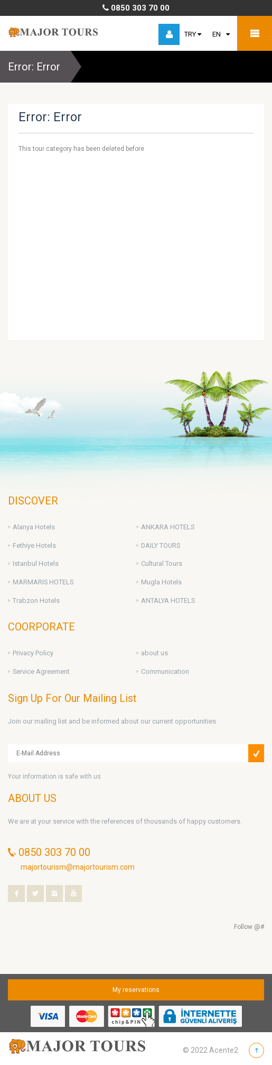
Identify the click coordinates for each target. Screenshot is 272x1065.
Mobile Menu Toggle (254, 33)
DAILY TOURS (160, 545)
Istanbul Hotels (36, 563)
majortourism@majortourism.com (78, 867)
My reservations (136, 990)
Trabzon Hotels (36, 600)
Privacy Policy (33, 653)
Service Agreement (41, 671)
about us (154, 653)
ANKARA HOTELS (167, 527)
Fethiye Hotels (34, 545)
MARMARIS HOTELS (43, 582)
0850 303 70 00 (136, 8)
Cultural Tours (161, 563)
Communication (165, 671)
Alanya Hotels (34, 527)
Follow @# (249, 927)
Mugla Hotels (161, 582)
